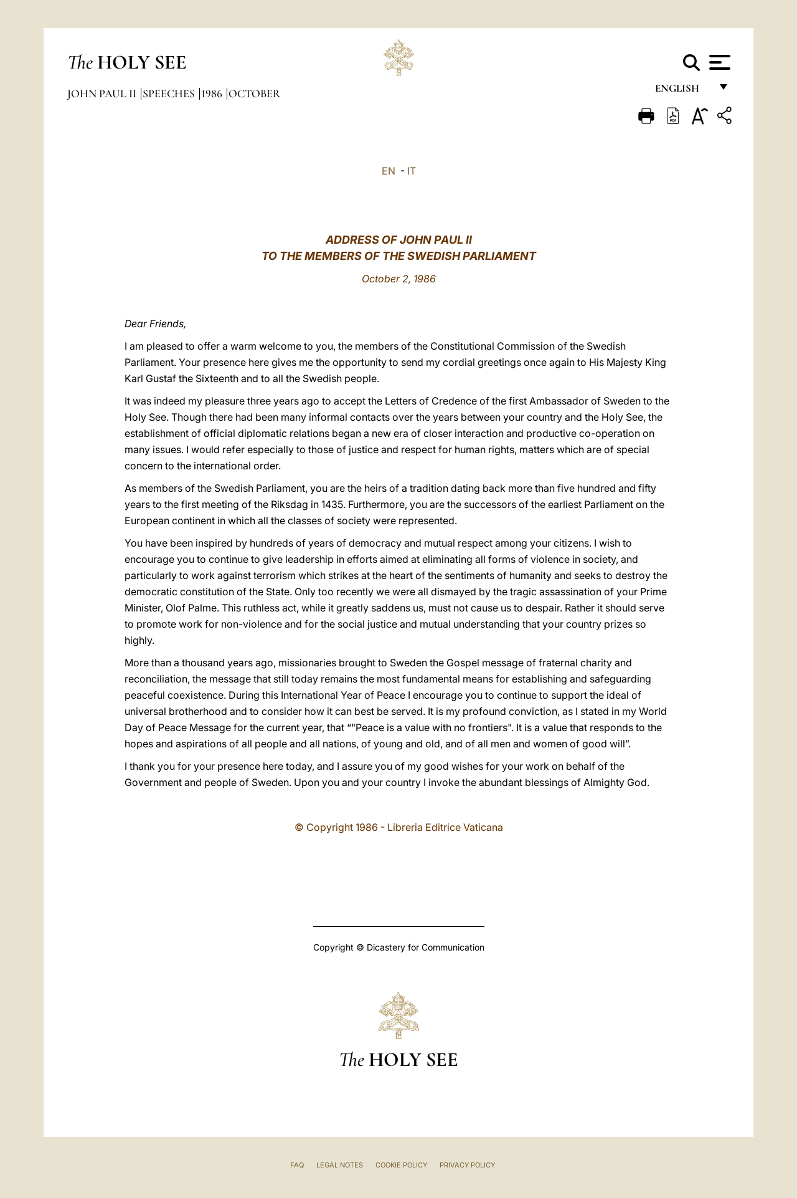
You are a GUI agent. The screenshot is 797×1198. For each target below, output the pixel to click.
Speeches (170, 93)
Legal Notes (339, 1165)
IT (411, 171)
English (683, 92)
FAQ (297, 1165)
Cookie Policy (401, 1165)
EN (388, 171)
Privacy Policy (467, 1165)
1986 (213, 93)
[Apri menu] (718, 62)
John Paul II (103, 93)
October (254, 93)
